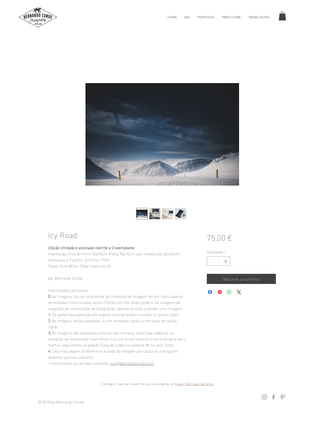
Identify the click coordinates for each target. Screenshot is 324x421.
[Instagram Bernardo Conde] (264, 397)
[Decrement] (211, 261)
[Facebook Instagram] (273, 397)
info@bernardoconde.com (132, 363)
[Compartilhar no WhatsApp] (229, 292)
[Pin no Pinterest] (220, 292)
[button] (282, 16)
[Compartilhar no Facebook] (210, 292)
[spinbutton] (218, 261)
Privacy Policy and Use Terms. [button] (194, 384)
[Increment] (226, 261)
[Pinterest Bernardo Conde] (282, 397)
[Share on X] (239, 292)
